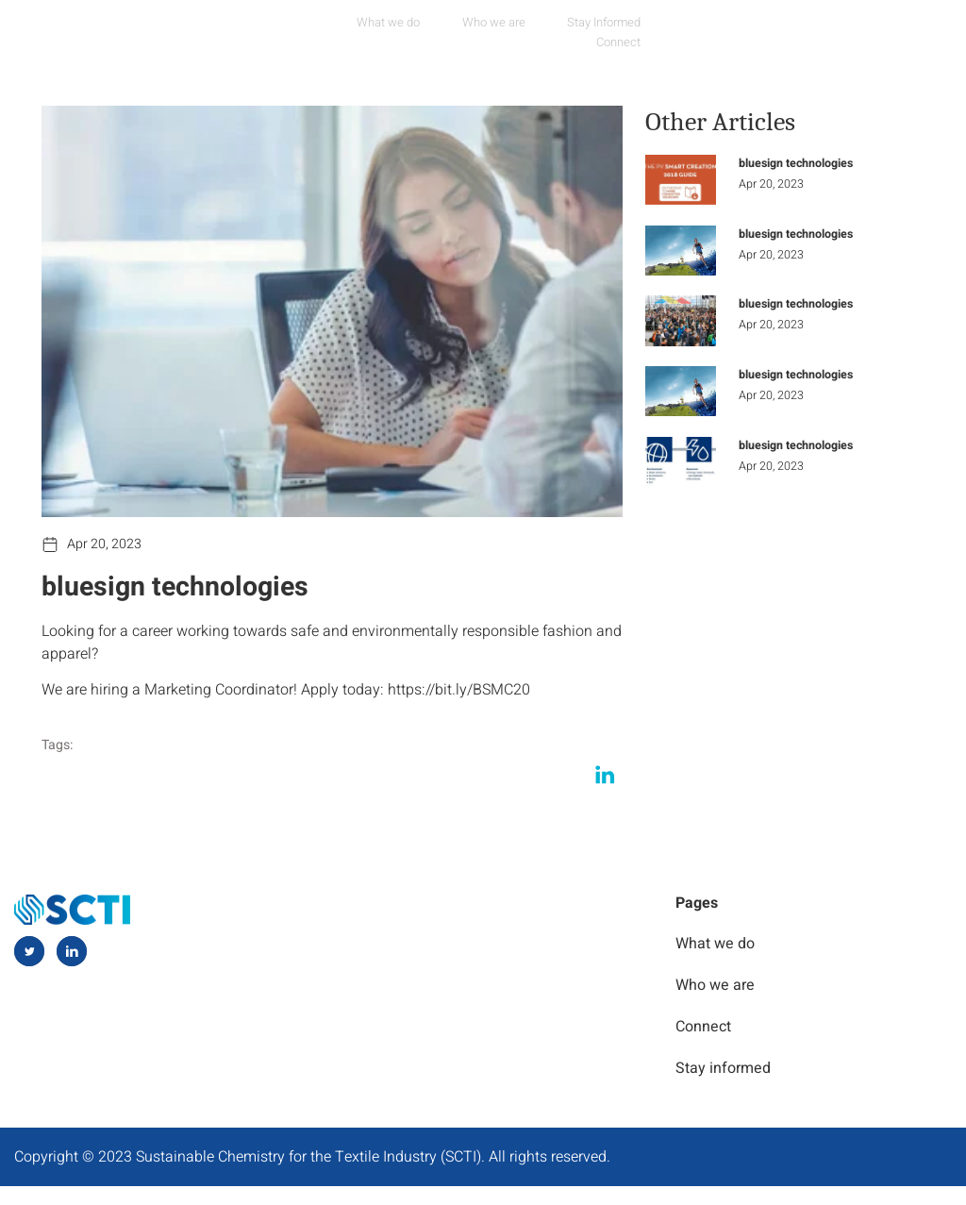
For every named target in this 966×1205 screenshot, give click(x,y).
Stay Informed (580, 23)
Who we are (469, 23)
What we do (362, 23)
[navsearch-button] (907, 23)
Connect (684, 23)
